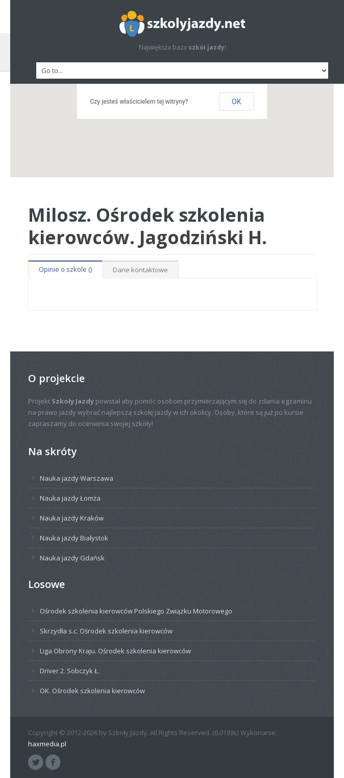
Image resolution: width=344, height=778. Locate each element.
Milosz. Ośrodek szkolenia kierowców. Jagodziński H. (147, 225)
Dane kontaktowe (140, 269)
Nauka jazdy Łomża (70, 498)
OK (236, 102)
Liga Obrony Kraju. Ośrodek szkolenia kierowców (115, 650)
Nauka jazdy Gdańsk (72, 557)
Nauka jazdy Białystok (74, 538)
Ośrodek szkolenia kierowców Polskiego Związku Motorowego (136, 611)
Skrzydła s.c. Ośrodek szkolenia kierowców (106, 630)
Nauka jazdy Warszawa (76, 478)
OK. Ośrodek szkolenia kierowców (92, 690)
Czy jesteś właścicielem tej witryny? (139, 101)
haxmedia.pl (47, 743)
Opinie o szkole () (65, 269)
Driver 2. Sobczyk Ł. (70, 670)
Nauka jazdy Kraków (72, 518)
